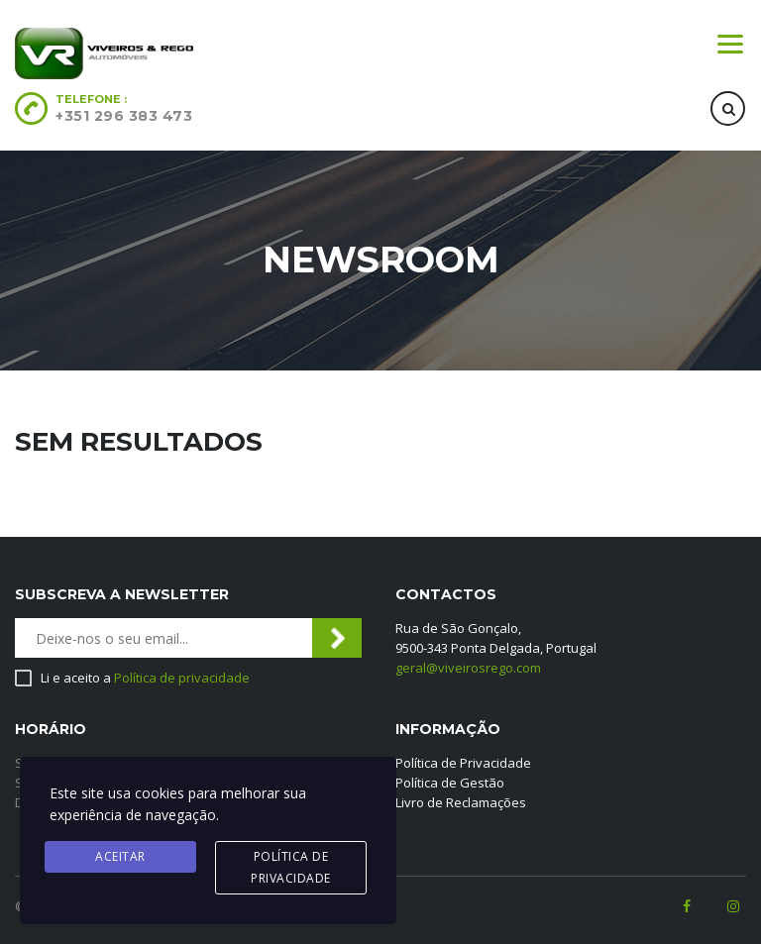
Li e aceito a (145, 677)
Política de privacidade (182, 677)
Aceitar (120, 856)
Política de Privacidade (463, 763)
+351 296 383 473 (123, 116)
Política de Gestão (449, 782)
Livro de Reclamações (460, 802)
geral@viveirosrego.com (468, 668)
